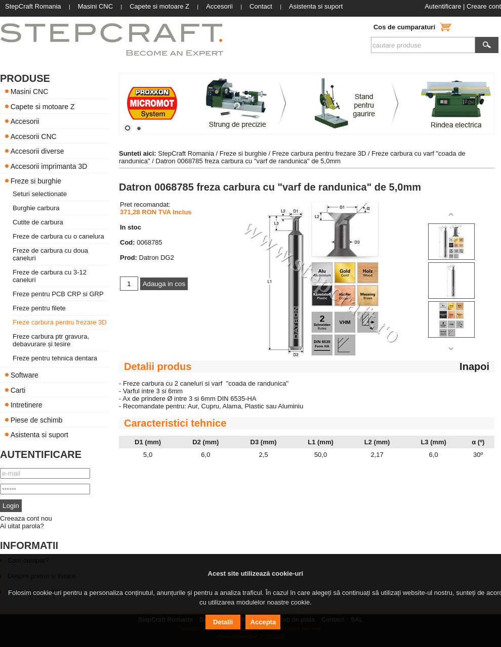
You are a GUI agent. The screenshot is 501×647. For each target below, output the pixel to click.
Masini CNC (30, 91)
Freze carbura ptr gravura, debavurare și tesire (51, 340)
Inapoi (474, 366)
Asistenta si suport (39, 435)
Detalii (223, 622)
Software (24, 375)
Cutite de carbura (38, 222)
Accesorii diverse (37, 151)
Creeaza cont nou (26, 518)
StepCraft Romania (186, 153)
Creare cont (484, 6)
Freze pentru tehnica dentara (55, 358)
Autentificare (443, 6)
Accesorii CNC (34, 136)
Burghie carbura (36, 208)
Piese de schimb (37, 419)
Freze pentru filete (39, 308)
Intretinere (27, 405)
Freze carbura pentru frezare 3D (60, 322)
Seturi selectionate (40, 194)
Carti (18, 390)
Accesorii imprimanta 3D (49, 166)
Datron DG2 (156, 257)
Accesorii (25, 121)
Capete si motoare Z (43, 106)
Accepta (263, 622)
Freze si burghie (36, 181)
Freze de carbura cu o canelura (58, 236)
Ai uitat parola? (22, 526)
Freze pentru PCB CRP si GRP (58, 294)
